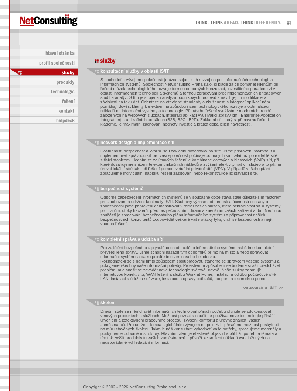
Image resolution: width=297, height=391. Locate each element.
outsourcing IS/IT (263, 287)
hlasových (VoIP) (249, 160)
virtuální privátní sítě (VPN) (200, 169)
